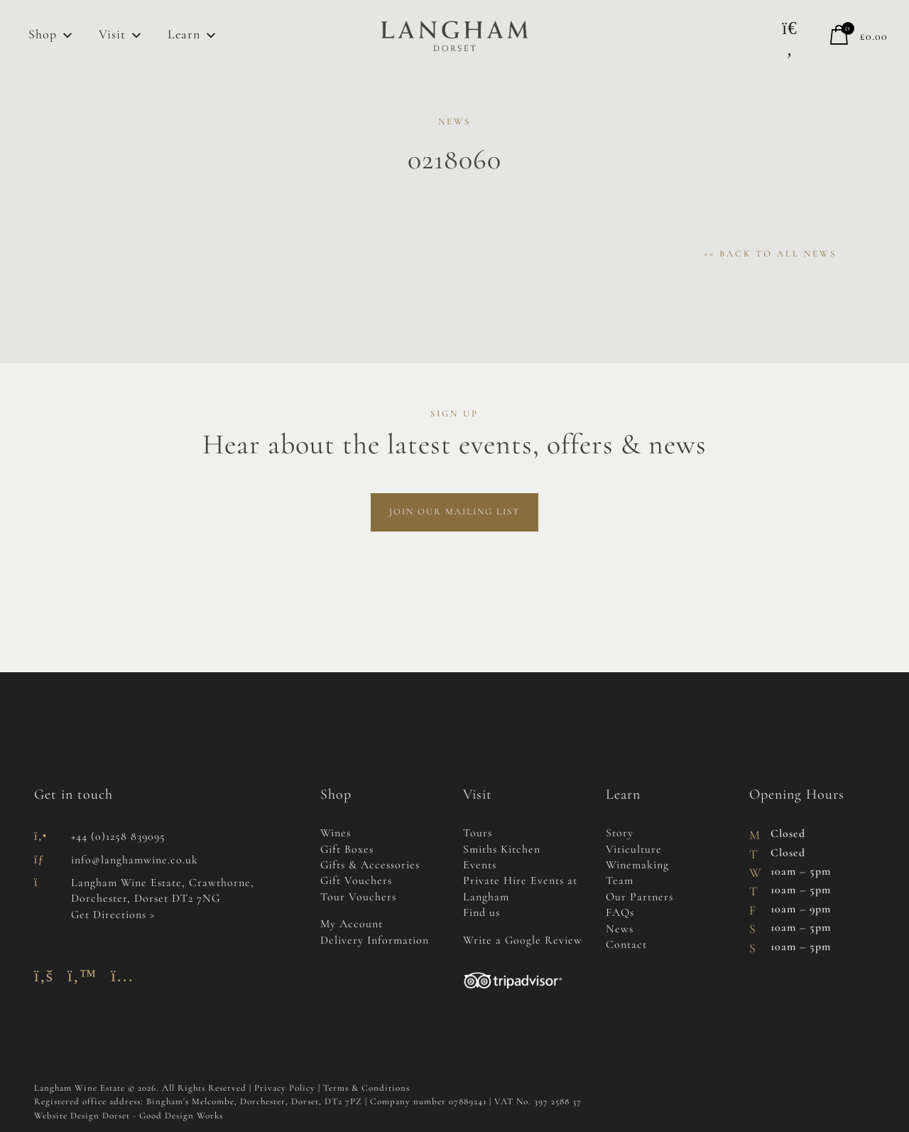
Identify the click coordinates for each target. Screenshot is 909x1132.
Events (479, 865)
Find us (481, 913)
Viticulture (634, 850)
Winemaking (637, 865)
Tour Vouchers (358, 897)
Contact (626, 945)
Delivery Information (374, 941)
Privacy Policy (284, 1088)
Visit (121, 35)
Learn (193, 35)
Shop (51, 35)
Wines (335, 833)
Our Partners (639, 897)
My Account (351, 924)
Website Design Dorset (82, 1116)
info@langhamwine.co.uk (134, 860)
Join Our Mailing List (454, 512)
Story (619, 833)
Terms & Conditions (366, 1088)
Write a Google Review (522, 941)
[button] (789, 39)
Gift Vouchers (356, 881)
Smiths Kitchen (501, 850)
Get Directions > (113, 915)
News (619, 929)
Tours (477, 833)
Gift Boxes (347, 850)
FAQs (620, 913)
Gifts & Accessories (370, 865)
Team (619, 881)
